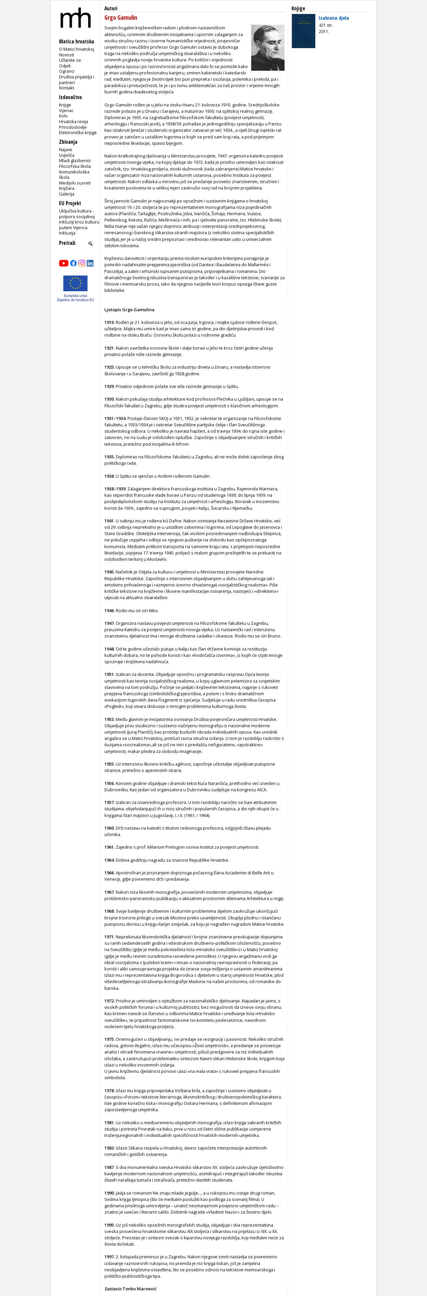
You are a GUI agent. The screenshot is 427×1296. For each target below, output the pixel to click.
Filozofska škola (75, 166)
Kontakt (66, 88)
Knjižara (66, 188)
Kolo (63, 116)
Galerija (66, 194)
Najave (65, 149)
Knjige (65, 105)
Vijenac (66, 110)
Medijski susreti (75, 183)
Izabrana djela (334, 17)
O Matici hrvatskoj (76, 49)
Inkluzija (67, 233)
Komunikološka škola (74, 174)
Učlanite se (70, 60)
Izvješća (66, 155)
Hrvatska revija (73, 121)
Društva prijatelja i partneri (76, 79)
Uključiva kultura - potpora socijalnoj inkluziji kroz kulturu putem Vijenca (79, 219)
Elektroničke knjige (78, 132)
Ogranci (66, 71)
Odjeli (65, 66)
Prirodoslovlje (73, 127)
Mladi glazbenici (75, 160)
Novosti (66, 55)
